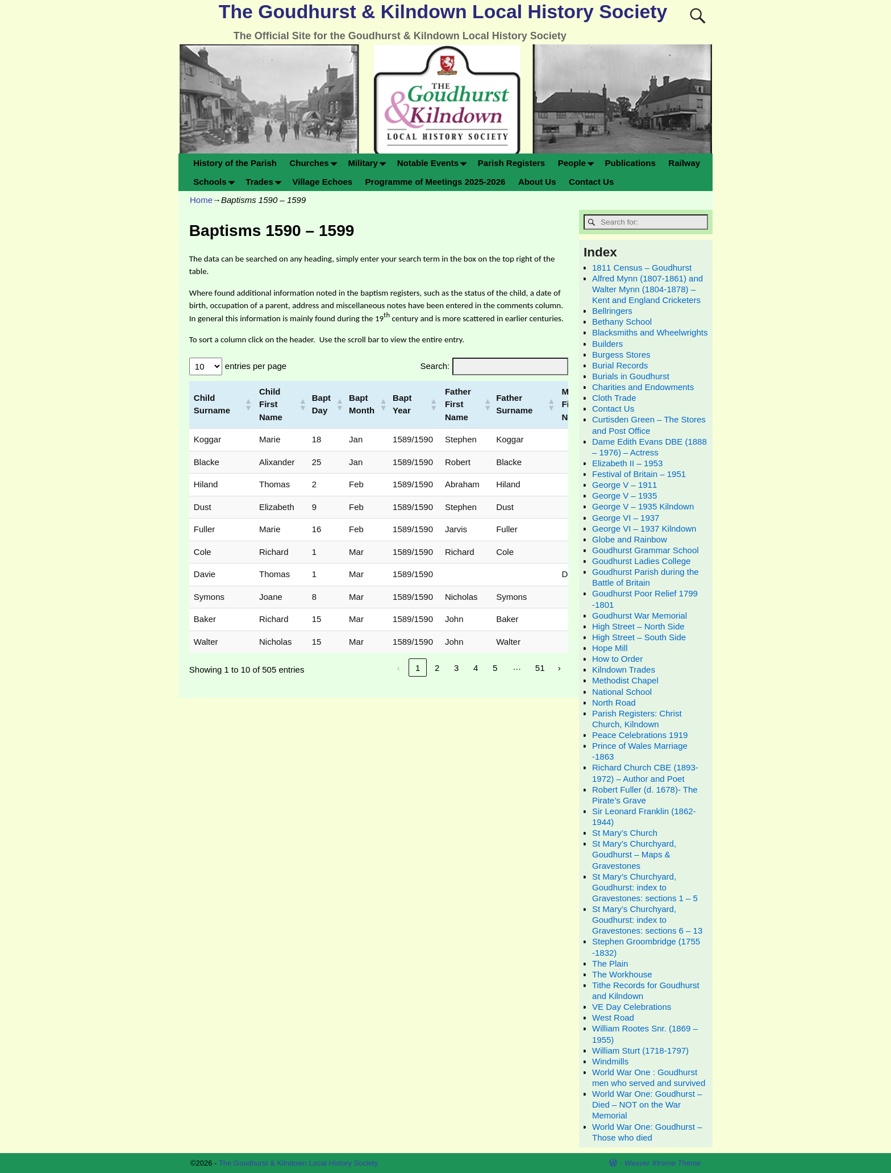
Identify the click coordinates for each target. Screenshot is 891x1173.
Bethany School (622, 321)
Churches (315, 163)
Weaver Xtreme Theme (662, 1163)
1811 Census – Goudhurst (642, 267)
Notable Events (434, 163)
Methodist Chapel (625, 680)
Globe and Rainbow (629, 539)
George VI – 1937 (625, 518)
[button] (247, 404)
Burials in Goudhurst (630, 376)
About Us (537, 181)
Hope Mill (610, 648)
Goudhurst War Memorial (639, 615)
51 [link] (540, 668)
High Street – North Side (638, 626)
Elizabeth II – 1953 (627, 463)
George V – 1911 (624, 485)
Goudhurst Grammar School (645, 550)
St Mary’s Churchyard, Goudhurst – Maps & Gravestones (634, 854)
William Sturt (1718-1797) (640, 1050)
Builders (607, 344)
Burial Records (620, 365)
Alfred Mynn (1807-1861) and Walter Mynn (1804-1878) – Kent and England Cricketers (647, 289)
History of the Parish (235, 163)
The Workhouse (622, 974)
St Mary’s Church (624, 833)
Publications (630, 163)
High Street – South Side (639, 637)
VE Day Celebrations (631, 1007)
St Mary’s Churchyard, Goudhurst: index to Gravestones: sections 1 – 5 (645, 887)
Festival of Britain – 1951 (639, 474)
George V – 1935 (624, 495)
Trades (265, 181)
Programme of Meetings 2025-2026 (435, 181)
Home (201, 200)
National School (622, 692)
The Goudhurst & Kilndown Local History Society (443, 11)
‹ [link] (398, 668)
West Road (613, 1017)
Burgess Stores (621, 354)
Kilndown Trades (623, 669)
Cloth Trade (614, 398)
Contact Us (591, 181)
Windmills (610, 1061)
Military (369, 163)
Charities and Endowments (643, 387)
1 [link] (417, 668)
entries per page (255, 366)
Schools (216, 181)
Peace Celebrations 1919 (640, 735)
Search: (434, 366)
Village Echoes (322, 181)
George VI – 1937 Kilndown (644, 528)
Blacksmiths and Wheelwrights (649, 332)
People (578, 163)
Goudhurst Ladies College (641, 561)
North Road (614, 702)
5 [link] (495, 668)
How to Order (617, 659)
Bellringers (612, 311)
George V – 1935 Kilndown (643, 506)
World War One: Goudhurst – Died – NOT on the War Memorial (647, 1104)
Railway (684, 163)
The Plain (610, 963)
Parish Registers (511, 163)
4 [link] (475, 668)
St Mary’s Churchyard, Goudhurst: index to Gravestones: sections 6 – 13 (647, 919)
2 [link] (437, 668)
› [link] (559, 668)
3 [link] (456, 668)
